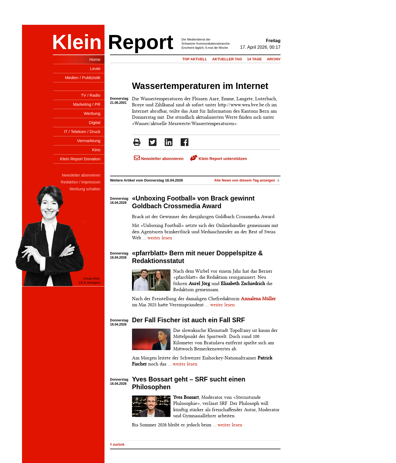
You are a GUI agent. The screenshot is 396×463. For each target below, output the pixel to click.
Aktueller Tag (227, 59)
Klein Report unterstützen (218, 158)
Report (140, 42)
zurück (117, 444)
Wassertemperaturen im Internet (200, 86)
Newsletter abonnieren (158, 158)
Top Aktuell (194, 59)
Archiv (273, 59)
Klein (77, 42)
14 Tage (254, 59)
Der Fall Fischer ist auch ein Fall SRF (188, 320)
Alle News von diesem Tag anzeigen (247, 180)
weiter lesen (159, 237)
